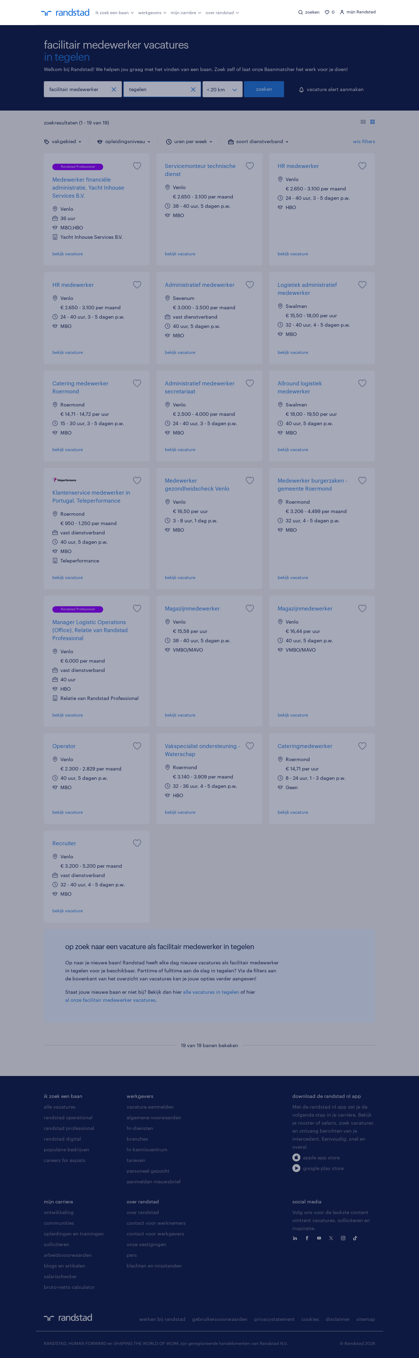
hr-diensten (140, 1128)
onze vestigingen (146, 1244)
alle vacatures (60, 1107)
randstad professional (69, 1128)
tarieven (136, 1160)
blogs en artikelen (64, 1266)
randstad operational (68, 1117)
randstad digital (62, 1139)
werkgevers (152, 12)
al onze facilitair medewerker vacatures (110, 1000)
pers (132, 1255)
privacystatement (274, 1319)
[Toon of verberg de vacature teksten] (367, 123)
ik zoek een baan (114, 12)
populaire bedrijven (66, 1149)
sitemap (365, 1319)
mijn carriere (58, 1201)
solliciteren (56, 1244)
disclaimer (338, 1319)
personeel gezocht (148, 1171)
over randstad (222, 12)
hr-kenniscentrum (147, 1149)
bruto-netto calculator (69, 1287)
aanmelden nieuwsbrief (154, 1181)
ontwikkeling (59, 1212)
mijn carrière (186, 12)
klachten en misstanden (154, 1266)
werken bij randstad (162, 1319)
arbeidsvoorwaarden (68, 1255)
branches (137, 1139)
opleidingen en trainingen (74, 1233)
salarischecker (60, 1276)
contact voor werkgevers (155, 1233)
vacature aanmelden (150, 1107)
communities (59, 1223)
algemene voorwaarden (154, 1117)
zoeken (264, 89)
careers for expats (64, 1160)
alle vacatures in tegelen (211, 992)
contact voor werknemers (156, 1223)
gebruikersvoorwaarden (219, 1319)
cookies (310, 1319)
